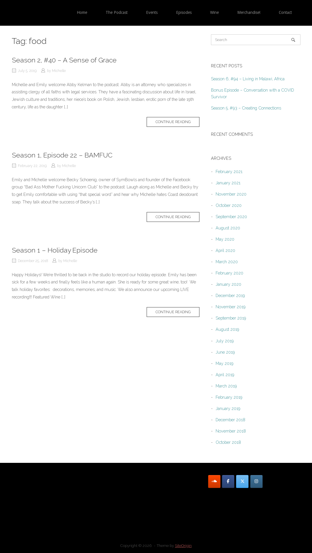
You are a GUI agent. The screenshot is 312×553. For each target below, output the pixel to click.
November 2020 (231, 194)
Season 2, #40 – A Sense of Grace (64, 60)
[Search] (293, 39)
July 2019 (225, 340)
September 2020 (231, 216)
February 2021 (229, 171)
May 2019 (224, 363)
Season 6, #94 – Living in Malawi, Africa (248, 78)
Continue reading (173, 122)
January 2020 (228, 284)
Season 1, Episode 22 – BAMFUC (62, 155)
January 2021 (228, 182)
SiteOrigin (183, 545)
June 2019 (225, 352)
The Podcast (117, 12)
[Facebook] (228, 481)
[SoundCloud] (214, 481)
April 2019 (225, 374)
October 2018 (228, 442)
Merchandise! (248, 12)
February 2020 (229, 272)
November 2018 (231, 430)
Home (82, 12)
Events (152, 12)
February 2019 (229, 397)
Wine (214, 12)
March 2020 (227, 261)
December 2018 (230, 419)
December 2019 (230, 295)
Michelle (59, 70)
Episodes (184, 12)
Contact (285, 12)
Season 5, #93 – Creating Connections (246, 107)
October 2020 (229, 205)
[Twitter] (242, 481)
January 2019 (228, 408)
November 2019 (231, 306)
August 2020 (228, 227)
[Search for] (255, 39)
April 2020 (225, 250)
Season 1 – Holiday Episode (55, 250)
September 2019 (231, 318)
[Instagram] (256, 481)
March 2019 (226, 385)
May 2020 (225, 239)
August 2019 (227, 329)
